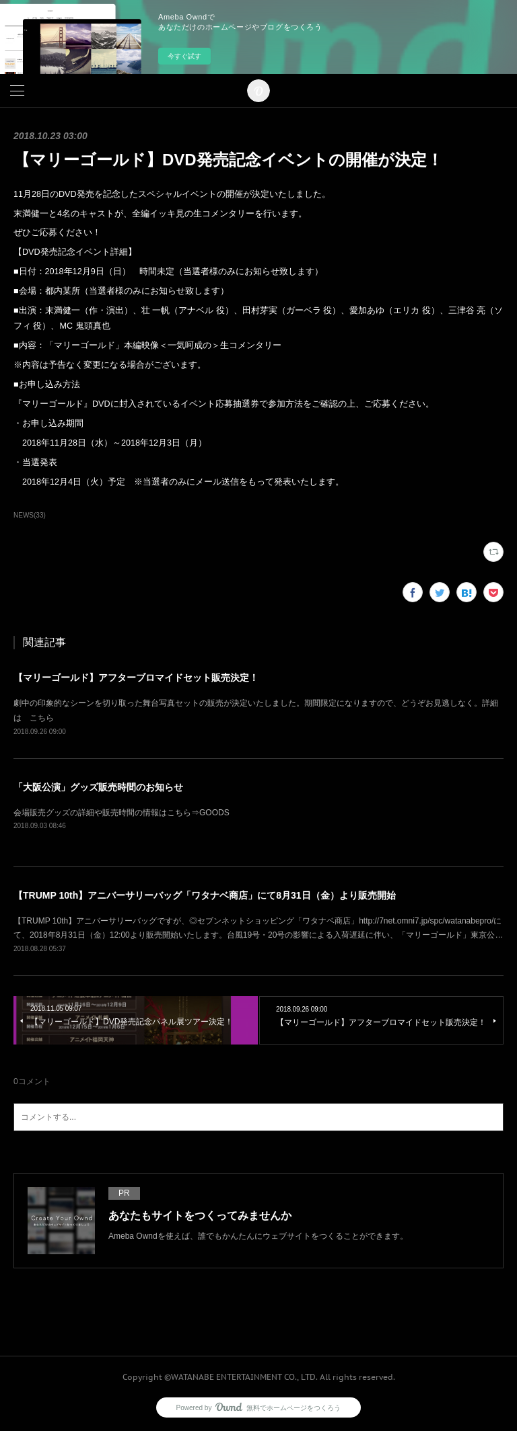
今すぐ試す (184, 56)
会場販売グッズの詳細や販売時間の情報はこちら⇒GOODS (121, 812)
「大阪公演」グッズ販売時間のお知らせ (98, 787)
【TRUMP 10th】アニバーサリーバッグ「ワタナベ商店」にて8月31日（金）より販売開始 (204, 895)
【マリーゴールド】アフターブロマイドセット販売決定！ (135, 677)
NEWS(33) (29, 515)
